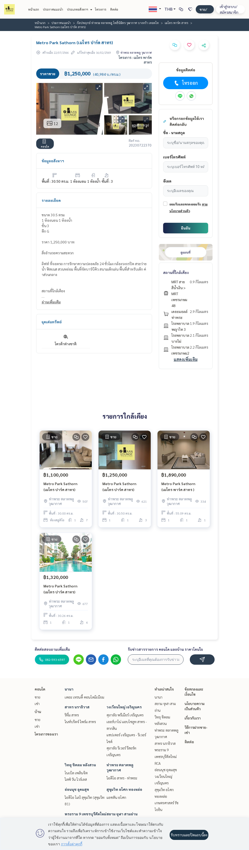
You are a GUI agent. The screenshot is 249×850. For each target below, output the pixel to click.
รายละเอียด (51, 200)
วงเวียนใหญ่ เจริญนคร (124, 706)
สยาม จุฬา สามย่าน (122, 813)
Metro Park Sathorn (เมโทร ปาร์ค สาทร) (60, 486)
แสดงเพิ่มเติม (186, 359)
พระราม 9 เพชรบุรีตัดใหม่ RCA (166, 756)
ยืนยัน (185, 228)
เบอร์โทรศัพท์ (174, 157)
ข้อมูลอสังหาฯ (53, 160)
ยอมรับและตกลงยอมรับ (185, 204)
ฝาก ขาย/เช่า (203, 9)
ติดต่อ (114, 9)
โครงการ (100, 9)
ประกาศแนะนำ (53, 9)
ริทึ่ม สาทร (72, 715)
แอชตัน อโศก (116, 797)
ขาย (37, 697)
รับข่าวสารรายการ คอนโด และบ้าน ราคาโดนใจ (165, 649)
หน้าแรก (33, 9)
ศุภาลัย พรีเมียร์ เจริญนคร (125, 715)
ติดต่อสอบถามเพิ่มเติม (52, 649)
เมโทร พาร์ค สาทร (176, 23)
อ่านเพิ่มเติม (51, 302)
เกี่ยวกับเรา (193, 718)
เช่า (37, 703)
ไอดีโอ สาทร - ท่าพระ (122, 778)
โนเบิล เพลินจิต (76, 772)
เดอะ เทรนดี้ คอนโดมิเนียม (84, 697)
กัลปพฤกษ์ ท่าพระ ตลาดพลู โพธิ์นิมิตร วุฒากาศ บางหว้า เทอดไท (118, 23)
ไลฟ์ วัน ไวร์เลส (76, 779)
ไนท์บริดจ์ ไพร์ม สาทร (80, 721)
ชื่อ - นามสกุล (174, 132)
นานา (69, 689)
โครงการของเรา (46, 734)
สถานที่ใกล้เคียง (176, 272)
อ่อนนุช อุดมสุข (77, 789)
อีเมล (167, 181)
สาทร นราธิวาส (77, 706)
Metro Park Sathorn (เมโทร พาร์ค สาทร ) (178, 486)
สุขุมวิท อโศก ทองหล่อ (124, 789)
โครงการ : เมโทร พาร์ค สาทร (135, 59)
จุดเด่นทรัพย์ (52, 321)
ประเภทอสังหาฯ (79, 9)
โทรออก (185, 83)
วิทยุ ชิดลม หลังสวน (80, 764)
